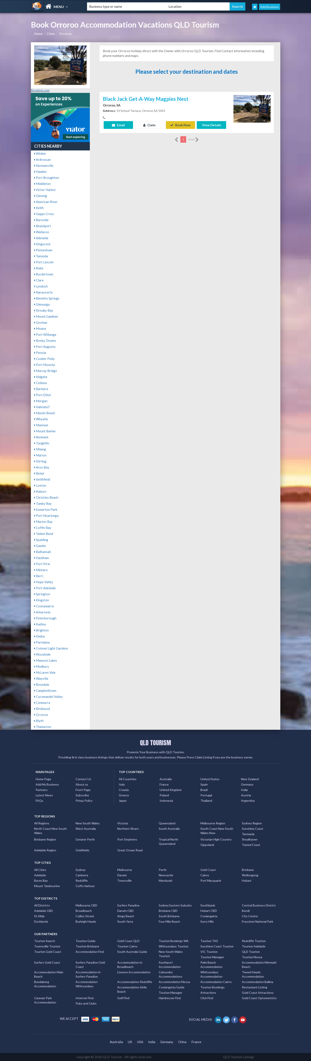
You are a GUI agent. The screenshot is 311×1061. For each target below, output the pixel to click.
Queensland (167, 823)
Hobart (246, 880)
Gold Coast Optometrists (259, 998)
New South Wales (88, 823)
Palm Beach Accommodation (211, 965)
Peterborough (45, 618)
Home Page (43, 779)
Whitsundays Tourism (173, 946)
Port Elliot (42, 395)
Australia (166, 779)
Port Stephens (127, 839)
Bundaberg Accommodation (45, 984)
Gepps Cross (44, 214)
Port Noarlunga (46, 515)
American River (46, 202)
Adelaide (41, 238)
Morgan (41, 401)
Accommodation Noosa (174, 982)
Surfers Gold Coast (47, 962)
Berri (38, 576)
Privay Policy (84, 800)
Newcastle (166, 875)
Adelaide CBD (43, 911)
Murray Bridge (45, 371)
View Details (211, 125)
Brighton (41, 630)
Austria (246, 795)
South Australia (169, 828)
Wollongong (250, 875)
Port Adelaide (45, 588)
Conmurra (42, 703)
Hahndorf (42, 407)
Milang (40, 449)
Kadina (40, 624)
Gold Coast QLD (128, 941)
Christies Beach (46, 497)
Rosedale (41, 684)
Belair (39, 473)
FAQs (39, 800)
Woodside (42, 654)
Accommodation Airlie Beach (132, 989)
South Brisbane (169, 916)
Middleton (42, 184)
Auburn (40, 491)
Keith (39, 208)
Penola (40, 353)
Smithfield (42, 479)
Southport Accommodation (170, 965)
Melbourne (124, 870)
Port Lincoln (44, 262)
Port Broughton (46, 178)
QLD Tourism (251, 951)
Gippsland (207, 845)
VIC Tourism (208, 951)
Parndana (42, 642)
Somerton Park (45, 509)
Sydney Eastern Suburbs (175, 905)
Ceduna (40, 383)
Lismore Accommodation (134, 972)
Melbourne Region (212, 823)
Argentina (248, 800)
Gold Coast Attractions (258, 992)
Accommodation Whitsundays (87, 984)
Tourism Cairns (127, 946)
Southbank (207, 905)
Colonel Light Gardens (51, 648)
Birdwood (42, 709)
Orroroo (65, 34)
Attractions (208, 992)
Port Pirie (42, 564)
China (182, 1042)
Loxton (40, 485)
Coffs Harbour (85, 886)
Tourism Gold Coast (47, 951)
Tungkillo (41, 443)
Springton (42, 594)
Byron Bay (41, 880)
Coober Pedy (44, 359)
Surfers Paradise (128, 905)
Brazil (204, 790)
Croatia (124, 790)
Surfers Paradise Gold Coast (90, 965)
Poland (164, 795)
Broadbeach (84, 911)
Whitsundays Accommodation (211, 974)
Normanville (43, 165)
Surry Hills (207, 921)
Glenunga (42, 304)
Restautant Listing (254, 987)
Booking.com (40, 90)
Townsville (124, 880)
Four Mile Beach (169, 921)
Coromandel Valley (48, 696)
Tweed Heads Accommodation (253, 974)
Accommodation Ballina (257, 982)
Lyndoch (41, 286)
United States (209, 779)
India (244, 790)
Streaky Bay (43, 310)
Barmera (41, 389)
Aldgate (40, 377)
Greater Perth (85, 839)
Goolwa (40, 322)
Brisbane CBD (168, 911)
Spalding (41, 540)
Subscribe (82, 795)
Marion (40, 455)
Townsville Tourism (47, 946)
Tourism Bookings (212, 987)
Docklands (41, 921)
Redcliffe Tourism (254, 941)
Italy (122, 784)
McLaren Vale (45, 672)
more (193, 139)
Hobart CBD (208, 911)
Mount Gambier (46, 316)
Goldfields (82, 850)
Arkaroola (42, 612)
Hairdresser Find (170, 998)
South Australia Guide (132, 951)
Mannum (41, 425)
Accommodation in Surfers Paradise (88, 974)
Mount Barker (45, 431)
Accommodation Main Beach (48, 974)
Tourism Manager (212, 957)
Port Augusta (44, 346)
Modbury (41, 666)
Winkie (40, 153)
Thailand (206, 800)
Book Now (180, 125)
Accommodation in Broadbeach (129, 965)
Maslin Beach (44, 413)
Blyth (39, 721)
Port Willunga (45, 334)
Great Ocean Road (130, 850)
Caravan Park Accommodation (45, 1000)
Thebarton (42, 727)
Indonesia (166, 800)
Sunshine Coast (252, 828)
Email (118, 125)
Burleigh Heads (86, 921)
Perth (163, 870)
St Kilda (39, 916)
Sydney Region (252, 823)
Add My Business (47, 784)
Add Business (269, 7)
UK (130, 1042)
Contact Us (83, 779)
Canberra (82, 875)
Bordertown (43, 274)
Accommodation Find (90, 951)
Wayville (41, 678)
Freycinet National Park (257, 921)
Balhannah (42, 552)
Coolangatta (208, 916)
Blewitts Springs (46, 298)
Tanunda (41, 256)
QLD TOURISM (155, 742)
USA (140, 1042)
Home (38, 34)
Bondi (246, 911)
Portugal (206, 795)
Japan (123, 800)
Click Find (206, 998)
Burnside (41, 220)
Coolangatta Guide (171, 987)
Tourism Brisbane (87, 946)
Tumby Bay (43, 503)
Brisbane (248, 870)
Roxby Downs (45, 340)
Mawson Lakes (45, 660)
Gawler (40, 546)
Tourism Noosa (252, 957)
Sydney (81, 870)
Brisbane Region (45, 839)
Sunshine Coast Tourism (216, 946)
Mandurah (165, 880)
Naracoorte (43, 292)
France (164, 784)
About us (82, 784)
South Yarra (125, 921)
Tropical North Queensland (168, 841)
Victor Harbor (45, 190)
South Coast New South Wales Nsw (216, 831)
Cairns (204, 875)
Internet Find (85, 998)
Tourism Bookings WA (174, 941)
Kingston (41, 600)
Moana (40, 328)
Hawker (40, 171)
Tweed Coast (251, 845)
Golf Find (123, 998)
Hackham (41, 558)
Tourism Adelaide (253, 946)
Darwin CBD (125, 911)
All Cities (40, 870)
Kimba (39, 636)
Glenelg (40, 196)
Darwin (122, 875)
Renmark (41, 437)
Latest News (44, 795)
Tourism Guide (85, 941)
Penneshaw (43, 250)
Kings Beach (125, 916)
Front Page (83, 790)
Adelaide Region (45, 850)
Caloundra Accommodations (170, 974)
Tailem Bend (43, 534)
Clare (39, 280)
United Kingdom (171, 790)
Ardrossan (42, 159)
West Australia (86, 828)
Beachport (42, 226)
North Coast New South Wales (50, 831)
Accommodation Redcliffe (134, 982)
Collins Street (85, 916)
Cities (51, 34)
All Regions (41, 823)
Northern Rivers (128, 828)
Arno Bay (41, 467)
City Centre (250, 916)
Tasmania (248, 834)
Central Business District (259, 905)
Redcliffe (82, 880)
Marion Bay (43, 521)
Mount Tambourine (47, 886)
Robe (38, 268)
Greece (124, 795)
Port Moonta (44, 365)
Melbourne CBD (86, 905)
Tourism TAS (209, 941)
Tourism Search (44, 941)
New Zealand (250, 779)
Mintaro (41, 570)
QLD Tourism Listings (238, 1057)
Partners (42, 790)
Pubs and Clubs (86, 1003)
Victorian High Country (216, 839)
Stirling (40, 461)
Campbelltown (45, 690)
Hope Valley (43, 582)
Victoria (122, 823)
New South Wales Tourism (171, 954)
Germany (247, 784)
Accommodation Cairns (216, 982)
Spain (204, 784)
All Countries (127, 779)
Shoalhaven (249, 839)
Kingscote (42, 244)
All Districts (42, 905)
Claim (149, 125)
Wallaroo (41, 232)
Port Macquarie (210, 880)
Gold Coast (208, 870)
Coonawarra (44, 606)
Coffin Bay (42, 528)
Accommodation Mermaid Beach (259, 965)
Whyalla (41, 419)
